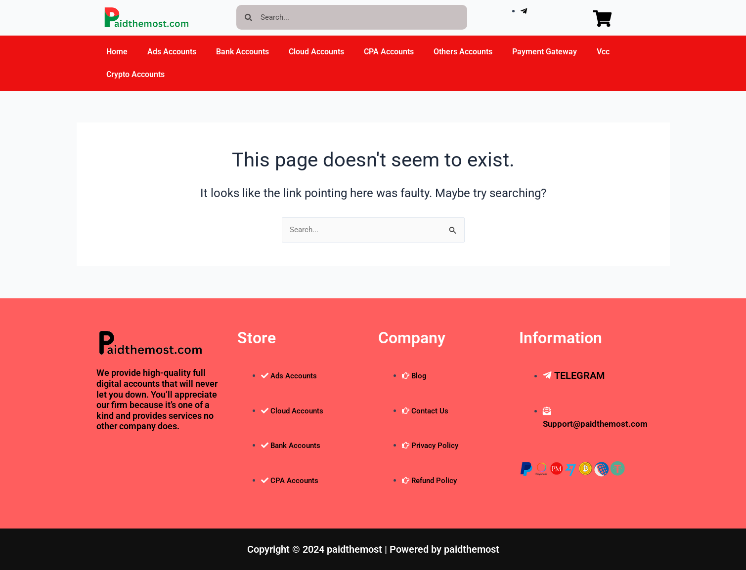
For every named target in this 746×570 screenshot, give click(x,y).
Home (117, 51)
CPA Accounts (389, 51)
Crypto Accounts (135, 74)
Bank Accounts (242, 51)
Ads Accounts (171, 51)
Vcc (603, 51)
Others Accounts (463, 51)
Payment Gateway (544, 51)
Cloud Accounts (316, 51)
